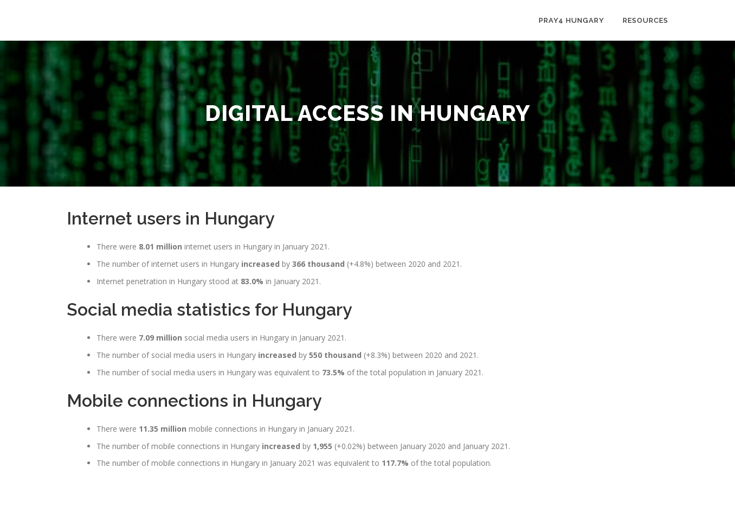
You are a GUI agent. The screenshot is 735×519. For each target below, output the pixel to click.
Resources (645, 20)
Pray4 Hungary (571, 20)
